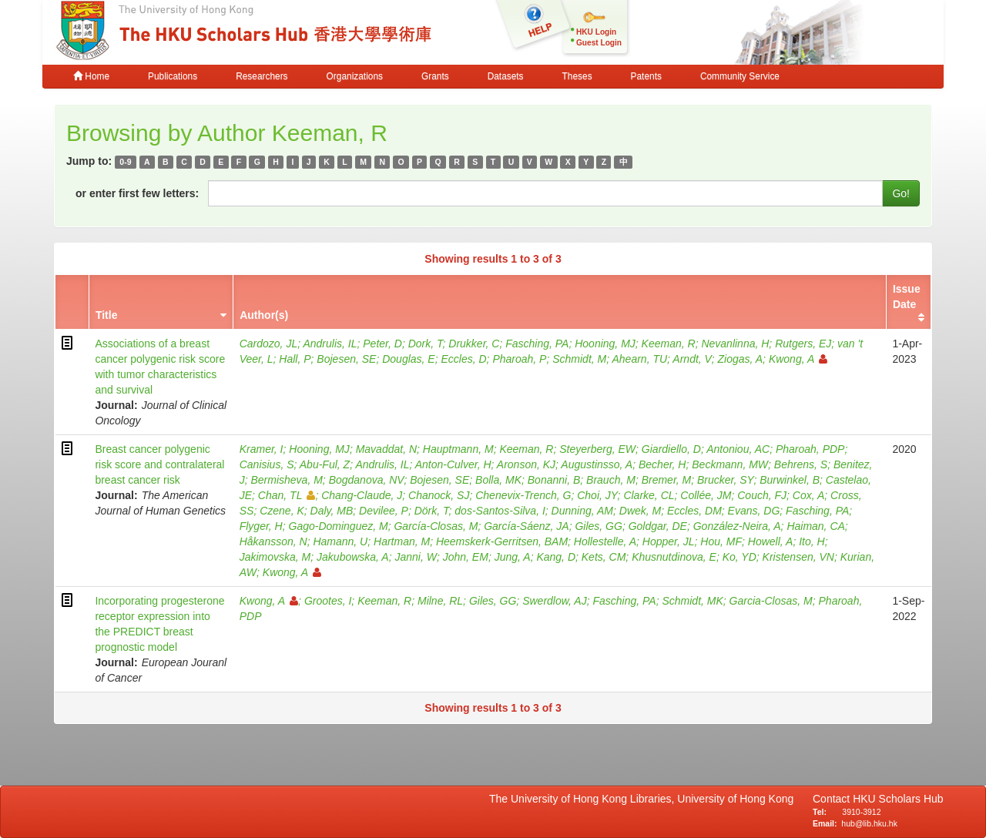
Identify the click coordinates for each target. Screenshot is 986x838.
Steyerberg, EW (597, 449)
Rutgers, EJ (803, 343)
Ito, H (811, 541)
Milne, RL (440, 601)
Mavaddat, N (386, 449)
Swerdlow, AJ (554, 601)
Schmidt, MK (692, 601)
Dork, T (425, 343)
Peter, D (382, 343)
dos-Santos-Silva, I (499, 510)
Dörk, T (431, 510)
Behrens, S (800, 464)
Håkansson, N (273, 541)
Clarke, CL (648, 495)
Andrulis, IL (330, 343)
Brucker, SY (725, 480)
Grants (435, 76)
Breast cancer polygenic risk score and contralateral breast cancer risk (159, 464)
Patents (646, 76)
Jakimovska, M (275, 557)
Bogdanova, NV (366, 480)
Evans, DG (754, 510)
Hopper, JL (668, 541)
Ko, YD (739, 557)
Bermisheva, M (286, 480)
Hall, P (294, 359)
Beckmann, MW (730, 464)
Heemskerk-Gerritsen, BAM (502, 541)
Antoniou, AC (738, 449)
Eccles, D (463, 359)
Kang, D (555, 557)
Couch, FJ (761, 495)
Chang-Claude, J (361, 495)
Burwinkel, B (790, 480)
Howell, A (770, 541)
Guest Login (599, 43)
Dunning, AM (582, 510)
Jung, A (513, 557)
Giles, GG (598, 526)
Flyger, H (261, 526)
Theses (577, 76)
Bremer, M (667, 480)
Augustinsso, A (596, 464)
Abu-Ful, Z (325, 464)
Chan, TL (287, 495)
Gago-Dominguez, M (338, 526)
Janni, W (415, 557)
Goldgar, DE (658, 526)
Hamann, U (340, 541)
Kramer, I (261, 449)
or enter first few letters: (137, 193)
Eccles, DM (694, 510)
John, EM (465, 557)
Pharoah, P (519, 359)
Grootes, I (327, 601)
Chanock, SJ (438, 495)
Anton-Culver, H (453, 464)
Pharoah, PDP (810, 449)
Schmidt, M (579, 359)
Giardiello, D (671, 449)
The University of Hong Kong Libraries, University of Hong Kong (644, 799)
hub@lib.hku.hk (869, 823)
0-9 (125, 161)
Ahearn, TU (640, 359)
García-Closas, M (436, 526)
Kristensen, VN (798, 557)
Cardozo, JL (268, 343)
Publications (172, 76)
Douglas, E (408, 359)
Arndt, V (691, 359)
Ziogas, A (740, 359)
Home (91, 76)
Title (107, 315)
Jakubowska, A (353, 557)
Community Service (740, 76)
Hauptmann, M (458, 449)
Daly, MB (332, 510)
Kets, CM (604, 557)
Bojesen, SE (346, 359)
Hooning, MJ (605, 343)
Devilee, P (383, 510)
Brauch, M (611, 480)
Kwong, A (798, 359)
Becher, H (662, 464)
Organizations (355, 76)
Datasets (506, 76)
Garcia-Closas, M (771, 601)
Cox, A (809, 495)
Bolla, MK (498, 480)
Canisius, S (267, 464)
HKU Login (596, 32)
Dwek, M (640, 510)
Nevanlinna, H (735, 343)
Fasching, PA (536, 343)
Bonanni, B (554, 480)
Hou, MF (721, 541)
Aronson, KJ (526, 464)
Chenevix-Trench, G (523, 495)
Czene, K (282, 510)
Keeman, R (669, 343)
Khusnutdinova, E (674, 557)
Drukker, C (473, 343)
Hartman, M (402, 541)
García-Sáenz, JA (526, 526)
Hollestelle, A (605, 541)
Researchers (261, 76)
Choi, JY (597, 495)
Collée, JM (705, 495)
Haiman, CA (815, 526)
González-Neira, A (737, 526)
